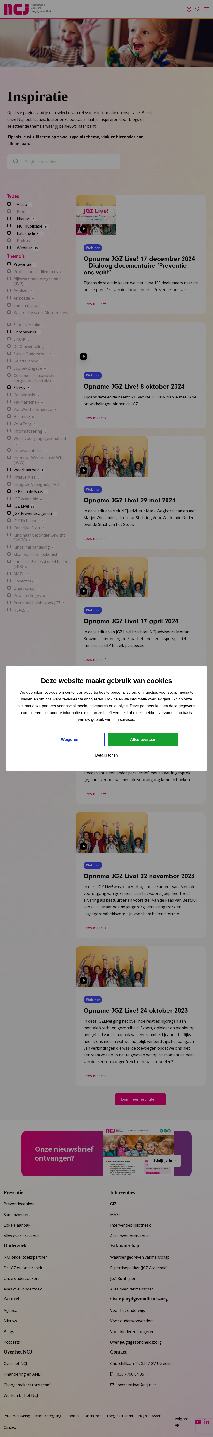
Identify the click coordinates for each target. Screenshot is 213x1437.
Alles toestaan (143, 739)
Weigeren (69, 739)
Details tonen (106, 755)
